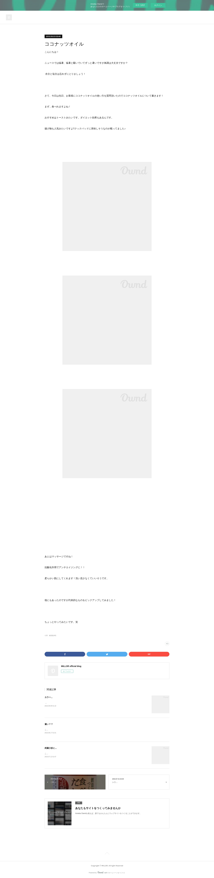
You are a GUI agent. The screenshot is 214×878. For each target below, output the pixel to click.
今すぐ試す (140, 5)
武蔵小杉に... (51, 748)
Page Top (107, 854)
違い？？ (49, 724)
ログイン (158, 5)
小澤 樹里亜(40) (50, 635)
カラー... (49, 697)
